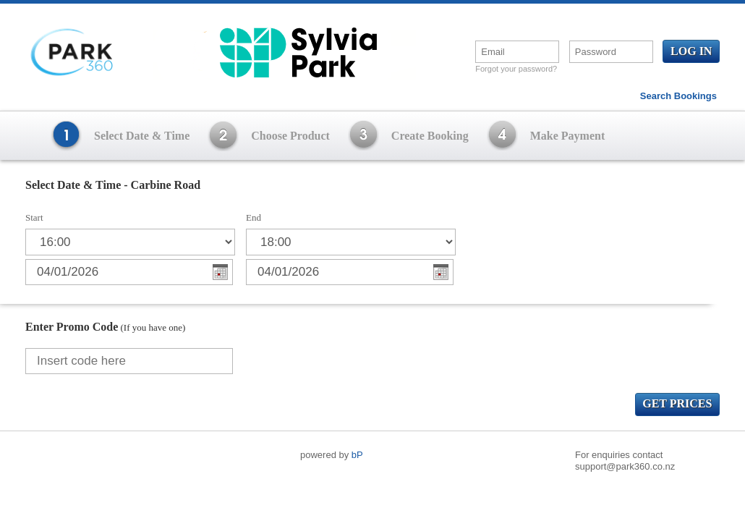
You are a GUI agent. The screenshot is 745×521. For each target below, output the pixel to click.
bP (357, 454)
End (253, 217)
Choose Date (220, 272)
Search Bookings (678, 95)
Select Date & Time (142, 136)
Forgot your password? (516, 68)
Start (34, 217)
